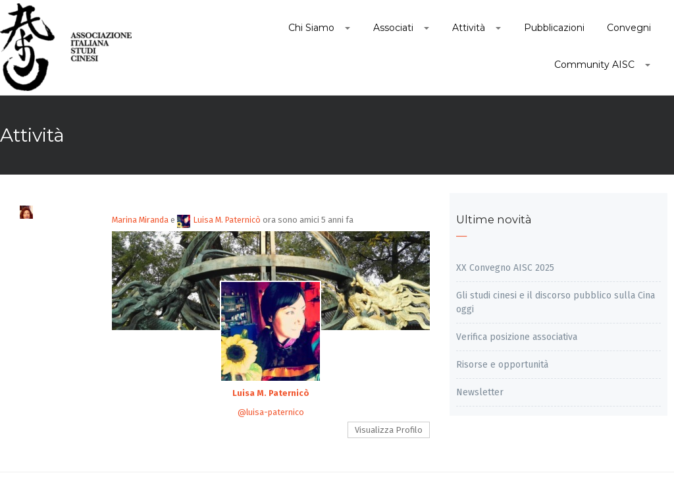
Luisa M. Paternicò (219, 220)
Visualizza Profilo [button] (389, 430)
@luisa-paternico (271, 412)
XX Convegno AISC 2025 (505, 267)
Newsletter (480, 392)
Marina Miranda (140, 220)
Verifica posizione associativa (516, 337)
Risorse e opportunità (502, 364)
